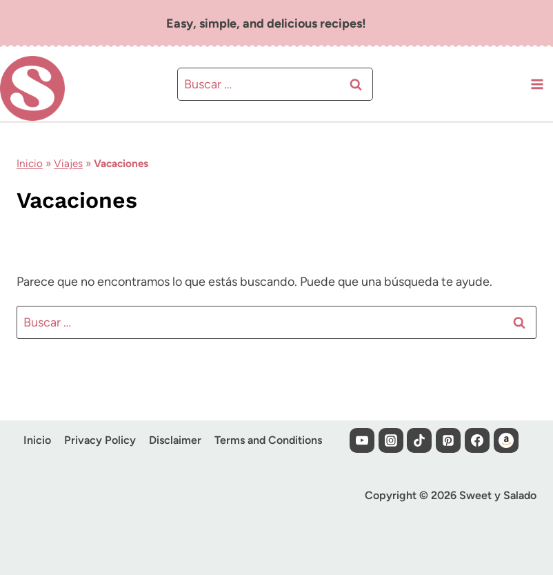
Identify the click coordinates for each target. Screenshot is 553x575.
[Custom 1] (506, 440)
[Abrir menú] (537, 84)
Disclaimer (175, 440)
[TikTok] (419, 440)
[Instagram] (391, 440)
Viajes (68, 163)
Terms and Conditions (268, 440)
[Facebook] (477, 440)
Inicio (30, 163)
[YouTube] (362, 440)
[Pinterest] (448, 440)
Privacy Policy (100, 440)
